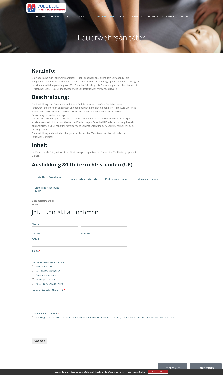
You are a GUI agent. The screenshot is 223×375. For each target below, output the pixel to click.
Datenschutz (205, 368)
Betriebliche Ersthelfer (48, 271)
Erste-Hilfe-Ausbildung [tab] (49, 177)
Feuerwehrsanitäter (103, 15)
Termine (55, 15)
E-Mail (36, 239)
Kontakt (185, 15)
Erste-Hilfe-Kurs (76, 15)
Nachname (85, 234)
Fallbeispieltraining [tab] (147, 179)
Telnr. (36, 251)
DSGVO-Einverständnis (45, 314)
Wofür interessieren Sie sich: (48, 263)
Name (36, 225)
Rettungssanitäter (131, 15)
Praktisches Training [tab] (117, 179)
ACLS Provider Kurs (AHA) (161, 15)
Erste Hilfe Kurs (44, 267)
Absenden (39, 341)
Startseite (39, 15)
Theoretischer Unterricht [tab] (83, 179)
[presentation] (53, 333)
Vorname (36, 234)
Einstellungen (158, 372)
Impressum (172, 368)
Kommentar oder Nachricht (48, 290)
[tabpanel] (111, 190)
